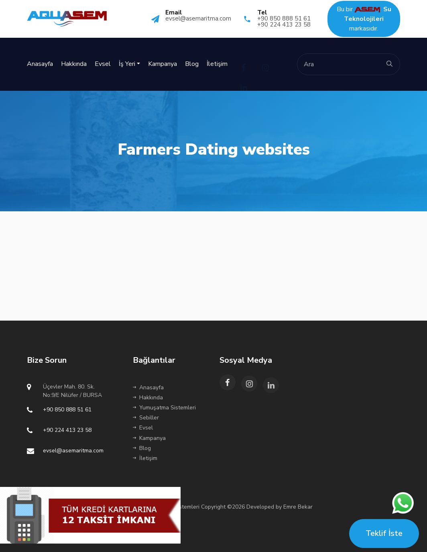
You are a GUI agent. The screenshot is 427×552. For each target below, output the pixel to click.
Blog (192, 63)
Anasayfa (40, 63)
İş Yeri (127, 63)
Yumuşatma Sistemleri (164, 407)
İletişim (217, 63)
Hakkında (74, 63)
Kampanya (162, 63)
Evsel (103, 63)
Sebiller (146, 417)
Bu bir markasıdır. (364, 19)
